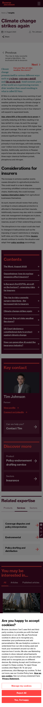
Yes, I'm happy (21, 703)
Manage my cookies (21, 689)
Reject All (21, 696)
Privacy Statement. (10, 681)
